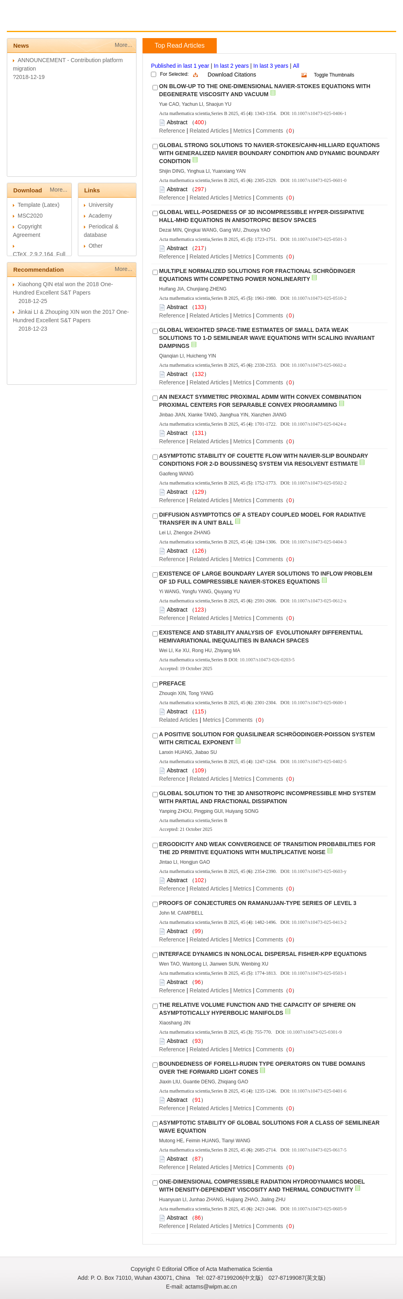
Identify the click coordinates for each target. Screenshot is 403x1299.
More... (123, 45)
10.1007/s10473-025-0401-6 (318, 1091)
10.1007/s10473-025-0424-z (318, 424)
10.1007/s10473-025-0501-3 (318, 239)
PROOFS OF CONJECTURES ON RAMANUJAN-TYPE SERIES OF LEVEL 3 (257, 903)
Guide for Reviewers (155, 22)
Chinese (252, 22)
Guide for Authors (94, 22)
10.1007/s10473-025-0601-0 (318, 180)
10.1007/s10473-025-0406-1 (318, 113)
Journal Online (213, 22)
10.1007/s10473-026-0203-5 (267, 660)
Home (27, 22)
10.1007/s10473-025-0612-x (318, 601)
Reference (172, 130)
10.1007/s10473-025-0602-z (318, 365)
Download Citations (232, 74)
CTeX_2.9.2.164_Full (39, 254)
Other (96, 245)
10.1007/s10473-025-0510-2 (318, 298)
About (53, 22)
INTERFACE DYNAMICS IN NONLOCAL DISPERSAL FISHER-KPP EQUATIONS (262, 954)
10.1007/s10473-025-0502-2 (318, 483)
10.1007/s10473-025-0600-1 (318, 702)
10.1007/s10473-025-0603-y (318, 871)
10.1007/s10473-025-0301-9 (314, 1032)
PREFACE (172, 683)
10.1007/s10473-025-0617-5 (318, 1150)
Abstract (177, 122)
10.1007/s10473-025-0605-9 (318, 1209)
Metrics (242, 130)
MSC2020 (30, 215)
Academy (100, 215)
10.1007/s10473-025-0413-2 (318, 922)
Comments (269, 130)
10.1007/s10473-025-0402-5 (318, 761)
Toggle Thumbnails (334, 75)
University (101, 205)
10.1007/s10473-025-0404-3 (318, 542)
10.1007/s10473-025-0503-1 (318, 973)
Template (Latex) (38, 205)
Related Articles (208, 130)
